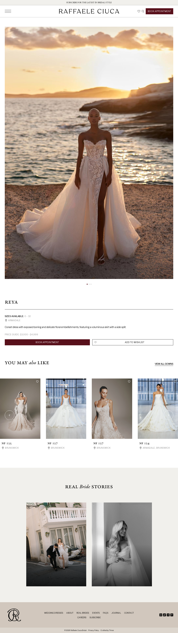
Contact (129, 613)
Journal (116, 613)
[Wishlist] (138, 11)
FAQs (105, 613)
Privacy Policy (93, 630)
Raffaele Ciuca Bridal (79, 630)
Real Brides (83, 613)
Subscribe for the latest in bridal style (89, 2)
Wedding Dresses (53, 613)
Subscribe (95, 617)
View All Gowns (164, 363)
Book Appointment (159, 11)
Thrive (111, 630)
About (69, 613)
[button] (87, 284)
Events (96, 613)
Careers (81, 617)
